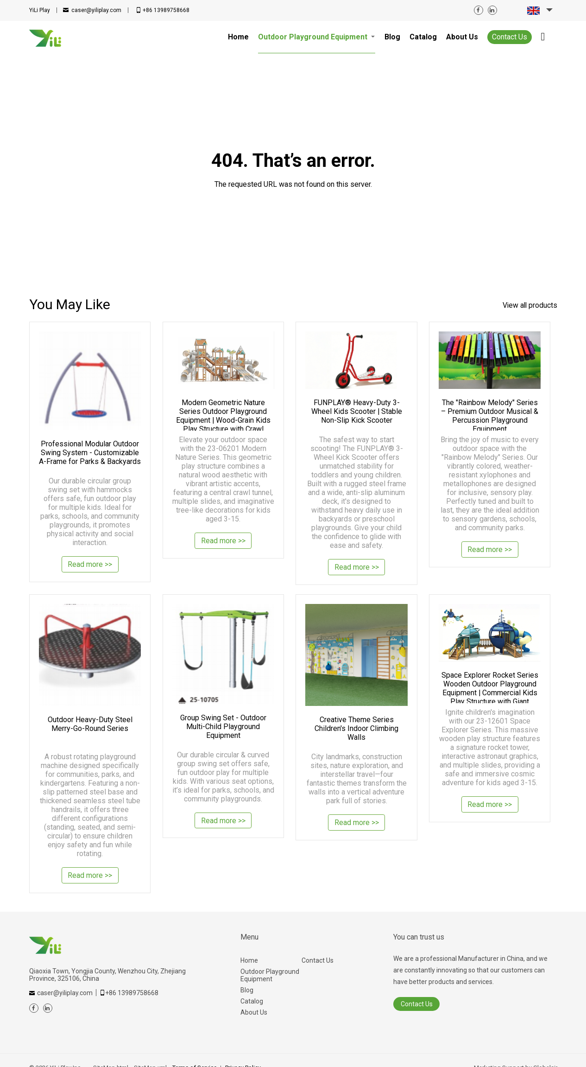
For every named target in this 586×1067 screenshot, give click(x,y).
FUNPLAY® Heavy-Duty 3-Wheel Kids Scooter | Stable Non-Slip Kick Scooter (356, 411)
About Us (253, 1012)
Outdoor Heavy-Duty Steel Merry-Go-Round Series (90, 724)
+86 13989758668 (166, 10)
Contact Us (509, 36)
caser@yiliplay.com (96, 10)
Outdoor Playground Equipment (269, 975)
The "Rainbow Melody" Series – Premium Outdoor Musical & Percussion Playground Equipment (489, 414)
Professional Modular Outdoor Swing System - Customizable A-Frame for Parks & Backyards (90, 452)
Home (249, 960)
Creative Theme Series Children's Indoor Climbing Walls (356, 728)
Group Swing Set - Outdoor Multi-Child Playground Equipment (223, 726)
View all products (529, 305)
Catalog (251, 1001)
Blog (246, 990)
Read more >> (90, 565)
